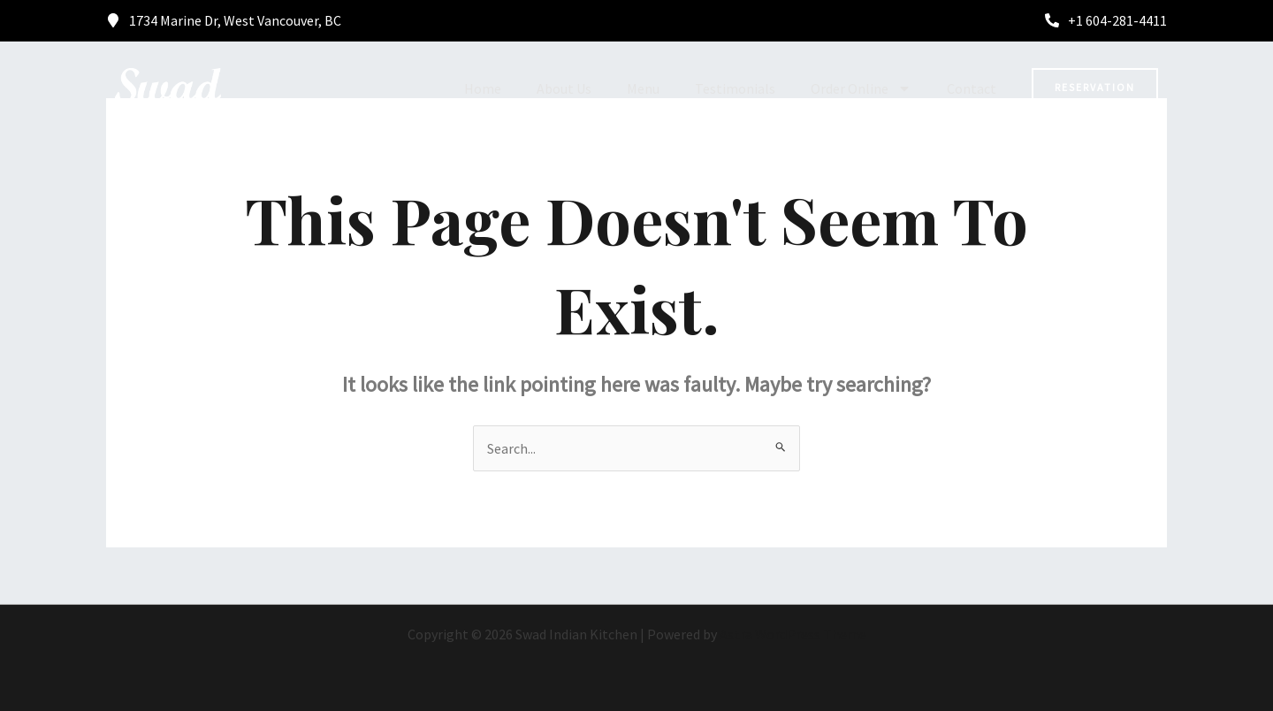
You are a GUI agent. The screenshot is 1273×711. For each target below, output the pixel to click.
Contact (971, 88)
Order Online (861, 88)
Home (482, 88)
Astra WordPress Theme (793, 634)
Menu (643, 88)
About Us (564, 88)
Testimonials (735, 88)
